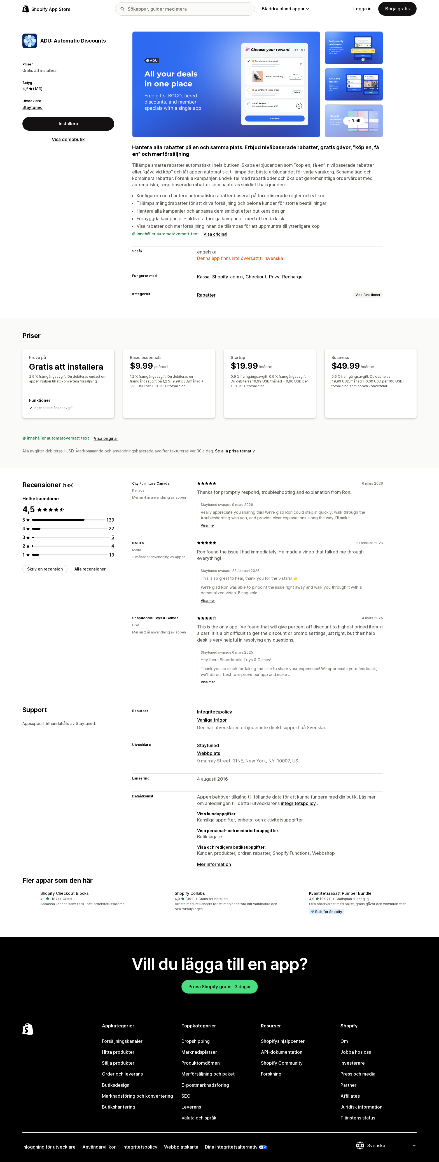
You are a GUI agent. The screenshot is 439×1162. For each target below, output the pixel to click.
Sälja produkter (118, 1061)
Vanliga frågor (212, 718)
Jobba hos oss (355, 1050)
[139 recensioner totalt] (110, 518)
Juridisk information (361, 1105)
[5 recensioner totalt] (112, 535)
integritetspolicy (298, 801)
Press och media (357, 1072)
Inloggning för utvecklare (49, 1145)
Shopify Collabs (190, 891)
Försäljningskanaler (122, 1039)
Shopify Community (282, 1061)
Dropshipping (195, 1039)
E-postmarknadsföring (205, 1083)
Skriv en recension (45, 567)
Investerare (352, 1061)
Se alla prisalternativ (235, 449)
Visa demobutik (68, 139)
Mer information (214, 862)
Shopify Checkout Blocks (64, 891)
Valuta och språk (198, 1116)
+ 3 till (354, 120)
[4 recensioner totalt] (112, 544)
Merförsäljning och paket (208, 1072)
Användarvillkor (99, 1145)
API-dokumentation (281, 1050)
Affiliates (350, 1094)
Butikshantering (118, 1105)
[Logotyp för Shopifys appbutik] (46, 9)
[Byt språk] (391, 1144)
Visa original (215, 234)
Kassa (203, 277)
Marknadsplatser (199, 1050)
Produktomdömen (200, 1061)
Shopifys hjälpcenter (283, 1039)
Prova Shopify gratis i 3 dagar (219, 984)
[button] (85, 897)
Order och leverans (122, 1072)
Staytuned (32, 107)
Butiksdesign (115, 1083)
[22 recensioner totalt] (111, 526)
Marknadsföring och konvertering (137, 1094)
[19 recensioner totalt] (111, 553)
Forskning (271, 1072)
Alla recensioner (90, 567)
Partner (348, 1083)
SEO (186, 1094)
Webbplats (208, 751)
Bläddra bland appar (285, 8)
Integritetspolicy (214, 710)
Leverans (191, 1105)
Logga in (362, 8)
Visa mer (208, 523)
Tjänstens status (357, 1116)
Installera (68, 123)
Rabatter (206, 295)
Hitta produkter (118, 1050)
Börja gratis (397, 8)
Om (344, 1039)
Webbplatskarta (181, 1145)
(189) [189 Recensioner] (38, 88)
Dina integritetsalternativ (231, 1145)
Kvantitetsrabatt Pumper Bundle (340, 891)
